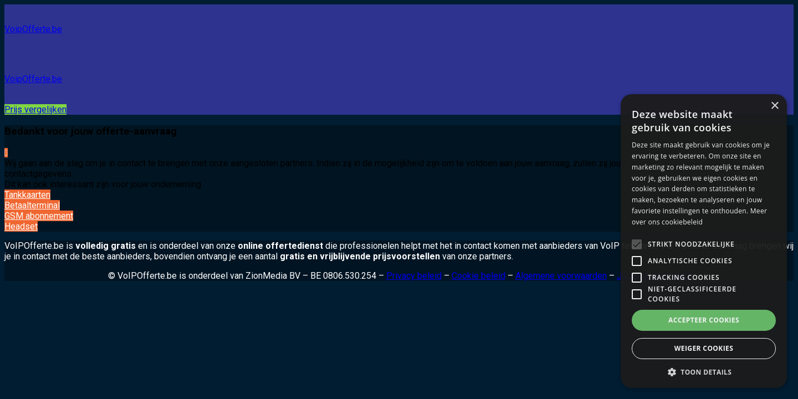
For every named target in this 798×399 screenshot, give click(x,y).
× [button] (774, 106)
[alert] (704, 241)
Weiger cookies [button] (703, 348)
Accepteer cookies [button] (703, 320)
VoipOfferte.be (33, 29)
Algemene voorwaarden (561, 275)
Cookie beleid (478, 275)
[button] (704, 371)
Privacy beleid (414, 275)
